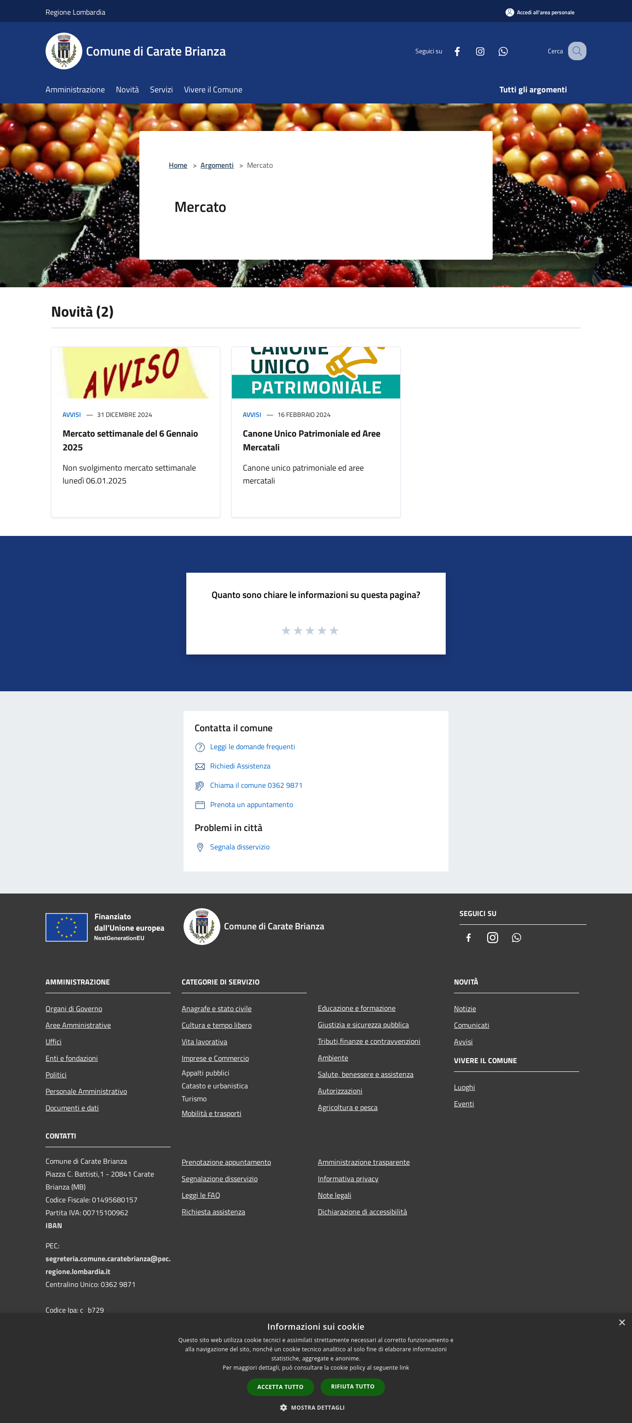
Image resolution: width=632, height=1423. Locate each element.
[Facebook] (447, 51)
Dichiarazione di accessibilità (362, 1211)
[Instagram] (470, 51)
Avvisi (72, 414)
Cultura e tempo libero (217, 1024)
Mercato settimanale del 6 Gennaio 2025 (130, 440)
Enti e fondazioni (72, 1058)
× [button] (621, 1323)
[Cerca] (575, 51)
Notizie (465, 1008)
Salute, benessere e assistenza (366, 1074)
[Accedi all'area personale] (540, 12)
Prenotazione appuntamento (226, 1161)
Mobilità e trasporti (211, 1113)
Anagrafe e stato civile (217, 1008)
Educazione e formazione (357, 1007)
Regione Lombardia (75, 11)
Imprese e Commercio (215, 1058)
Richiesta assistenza (213, 1211)
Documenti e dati (72, 1107)
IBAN (54, 1225)
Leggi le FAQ (201, 1195)
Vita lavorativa (204, 1041)
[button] (316, 1407)
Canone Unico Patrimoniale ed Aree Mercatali (311, 440)
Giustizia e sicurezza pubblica (363, 1024)
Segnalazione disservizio (220, 1178)
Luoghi (464, 1087)
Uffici (54, 1041)
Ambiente (333, 1057)
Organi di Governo (74, 1008)
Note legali (334, 1195)
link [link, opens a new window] (404, 1368)
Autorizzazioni (340, 1090)
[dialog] (316, 1368)
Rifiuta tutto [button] (353, 1386)
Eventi (464, 1103)
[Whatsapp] (493, 51)
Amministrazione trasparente (364, 1161)
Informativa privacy (348, 1178)
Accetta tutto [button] (281, 1387)
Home (178, 165)
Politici (56, 1074)
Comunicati (471, 1024)
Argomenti (217, 165)
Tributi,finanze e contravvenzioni (369, 1041)
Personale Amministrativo (86, 1091)
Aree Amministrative (78, 1024)
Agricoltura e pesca (348, 1107)
